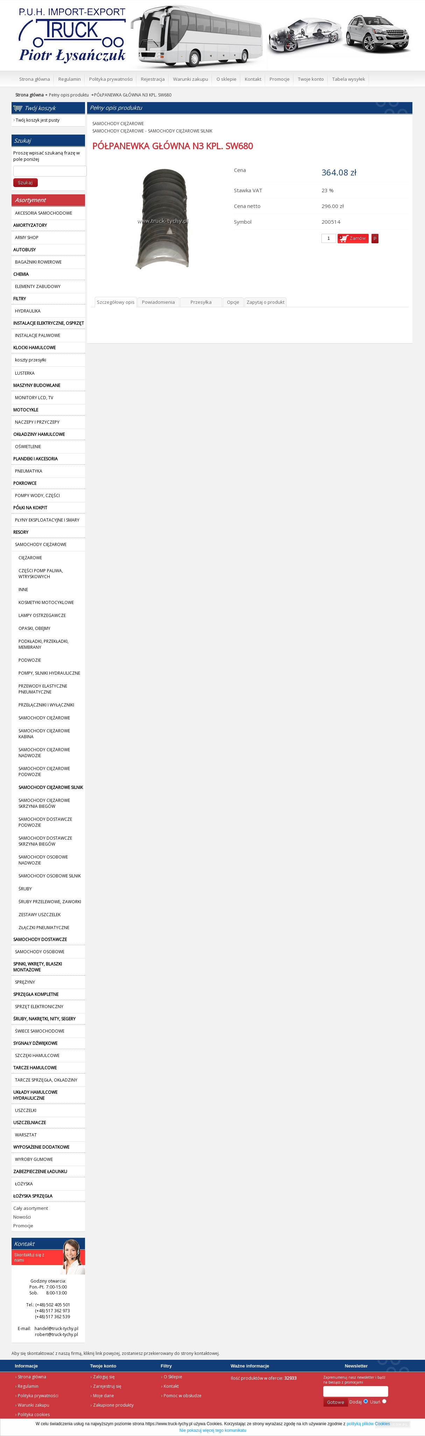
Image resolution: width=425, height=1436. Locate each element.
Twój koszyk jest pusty (357, 5)
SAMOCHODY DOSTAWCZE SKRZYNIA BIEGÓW (45, 841)
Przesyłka (201, 302)
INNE (23, 590)
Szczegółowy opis (116, 302)
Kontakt (171, 1386)
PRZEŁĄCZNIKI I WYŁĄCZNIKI (46, 705)
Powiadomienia (158, 302)
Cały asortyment (30, 1208)
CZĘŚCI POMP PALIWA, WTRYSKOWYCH (41, 574)
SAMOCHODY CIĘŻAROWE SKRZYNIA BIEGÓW (44, 803)
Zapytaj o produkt (265, 302)
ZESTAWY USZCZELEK (40, 915)
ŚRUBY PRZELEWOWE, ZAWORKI (50, 902)
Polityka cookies (34, 1414)
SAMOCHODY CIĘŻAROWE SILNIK (180, 131)
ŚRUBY (25, 889)
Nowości (22, 1217)
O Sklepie (173, 1377)
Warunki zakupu (33, 1405)
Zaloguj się (104, 1377)
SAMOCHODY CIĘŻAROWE (44, 718)
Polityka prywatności (38, 1396)
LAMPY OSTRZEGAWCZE (42, 615)
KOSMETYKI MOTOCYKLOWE (46, 602)
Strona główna (62, 9)
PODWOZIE (30, 660)
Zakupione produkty (113, 1405)
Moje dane (103, 1396)
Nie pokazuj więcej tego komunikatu (212, 1430)
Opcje (233, 302)
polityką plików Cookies (368, 1423)
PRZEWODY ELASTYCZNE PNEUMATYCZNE (43, 689)
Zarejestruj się (107, 1386)
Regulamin (28, 1386)
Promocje (23, 1225)
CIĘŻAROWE (30, 558)
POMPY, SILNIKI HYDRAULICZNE (49, 673)
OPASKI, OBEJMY (34, 628)
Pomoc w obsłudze (182, 1396)
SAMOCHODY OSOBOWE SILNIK (50, 876)
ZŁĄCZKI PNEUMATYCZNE (44, 928)
